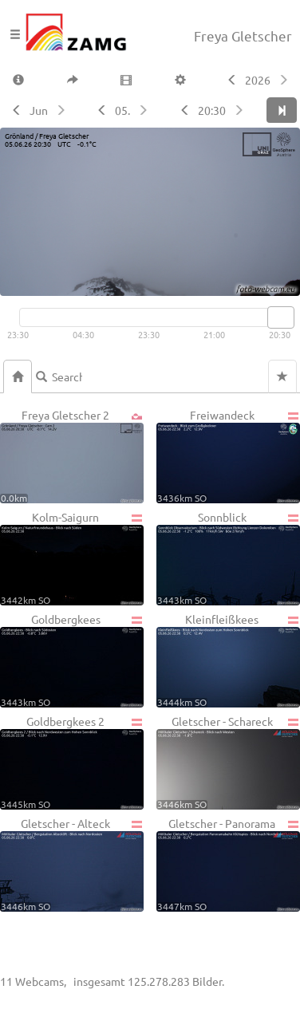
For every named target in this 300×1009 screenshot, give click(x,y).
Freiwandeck (228, 455)
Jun (39, 110)
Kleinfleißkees (228, 659)
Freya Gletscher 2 (72, 455)
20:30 (212, 110)
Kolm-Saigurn (72, 557)
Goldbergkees (72, 659)
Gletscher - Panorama (228, 864)
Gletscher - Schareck (228, 762)
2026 (257, 80)
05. (122, 110)
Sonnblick (228, 557)
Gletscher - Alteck (72, 864)
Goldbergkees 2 (72, 762)
